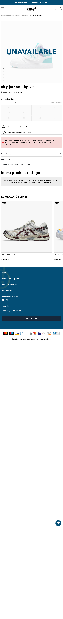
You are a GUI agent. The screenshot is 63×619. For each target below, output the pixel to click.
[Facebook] (3, 300)
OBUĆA (17, 15)
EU (2, 102)
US (9, 102)
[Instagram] (7, 300)
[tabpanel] (26, 231)
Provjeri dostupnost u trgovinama (31, 164)
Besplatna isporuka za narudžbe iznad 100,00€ (31, 2)
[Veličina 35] (54, 118)
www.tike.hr (21, 339)
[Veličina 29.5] (24, 112)
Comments (31, 159)
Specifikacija (31, 154)
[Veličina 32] (8, 118)
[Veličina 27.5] (24, 107)
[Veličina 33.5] (39, 118)
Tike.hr (3, 15)
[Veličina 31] (54, 112)
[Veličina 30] (8, 112)
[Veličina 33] (8, 107)
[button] (3, 9)
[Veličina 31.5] (39, 112)
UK (16, 102)
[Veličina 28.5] (39, 107)
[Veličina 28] (54, 107)
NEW (4, 204)
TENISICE (25, 15)
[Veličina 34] (24, 118)
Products (10, 15)
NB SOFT (33, 339)
